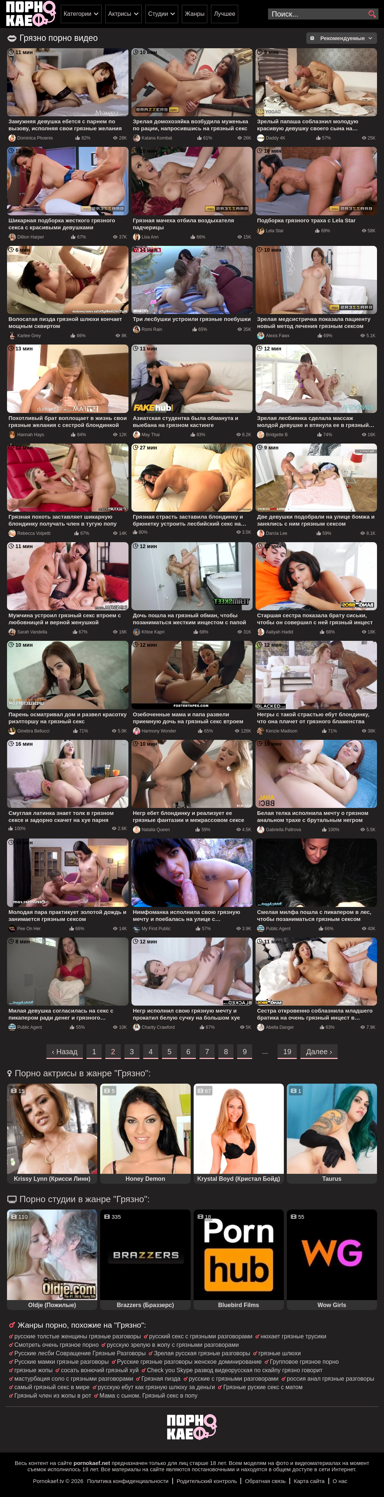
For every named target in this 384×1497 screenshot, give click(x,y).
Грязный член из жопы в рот (52, 1395)
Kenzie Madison (277, 731)
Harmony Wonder (154, 731)
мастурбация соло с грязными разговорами (73, 1379)
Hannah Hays (26, 434)
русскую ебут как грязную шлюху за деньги (156, 1387)
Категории (77, 14)
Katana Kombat (152, 138)
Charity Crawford (154, 1027)
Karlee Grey (24, 335)
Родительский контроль (207, 1481)
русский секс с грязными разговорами (200, 1336)
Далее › (319, 1052)
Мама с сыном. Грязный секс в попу (148, 1395)
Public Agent (273, 928)
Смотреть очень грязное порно (56, 1345)
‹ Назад (65, 1052)
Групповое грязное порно (304, 1362)
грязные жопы (33, 1370)
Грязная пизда (160, 1379)
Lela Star (270, 230)
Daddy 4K (271, 138)
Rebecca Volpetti (29, 533)
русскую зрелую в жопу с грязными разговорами (173, 1345)
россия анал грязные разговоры (330, 1379)
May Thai (146, 434)
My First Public (152, 928)
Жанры (194, 14)
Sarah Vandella (27, 632)
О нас (340, 1481)
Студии (158, 14)
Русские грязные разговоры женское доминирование (189, 1362)
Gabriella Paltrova (279, 829)
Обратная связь (265, 1481)
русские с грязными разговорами (234, 1379)
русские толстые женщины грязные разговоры (77, 1336)
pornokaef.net (92, 1463)
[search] (372, 14)
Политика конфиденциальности (127, 1481)
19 (287, 1052)
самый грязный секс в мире (51, 1387)
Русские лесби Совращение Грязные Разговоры (80, 1353)
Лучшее (224, 14)
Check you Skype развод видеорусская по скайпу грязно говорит (235, 1370)
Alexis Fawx (273, 335)
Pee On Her (24, 928)
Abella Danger (275, 1027)
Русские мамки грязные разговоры (61, 1362)
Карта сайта (309, 1481)
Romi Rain (147, 329)
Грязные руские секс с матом (263, 1387)
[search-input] (323, 14)
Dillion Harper (26, 237)
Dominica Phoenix (30, 138)
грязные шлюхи (279, 1353)
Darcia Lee (272, 533)
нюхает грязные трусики (294, 1336)
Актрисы (119, 14)
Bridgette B (272, 434)
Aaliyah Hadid (275, 632)
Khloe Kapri (149, 632)
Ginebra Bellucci (28, 731)
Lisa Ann (146, 237)
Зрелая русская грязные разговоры (202, 1353)
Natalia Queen (151, 829)
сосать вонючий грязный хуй (99, 1370)
